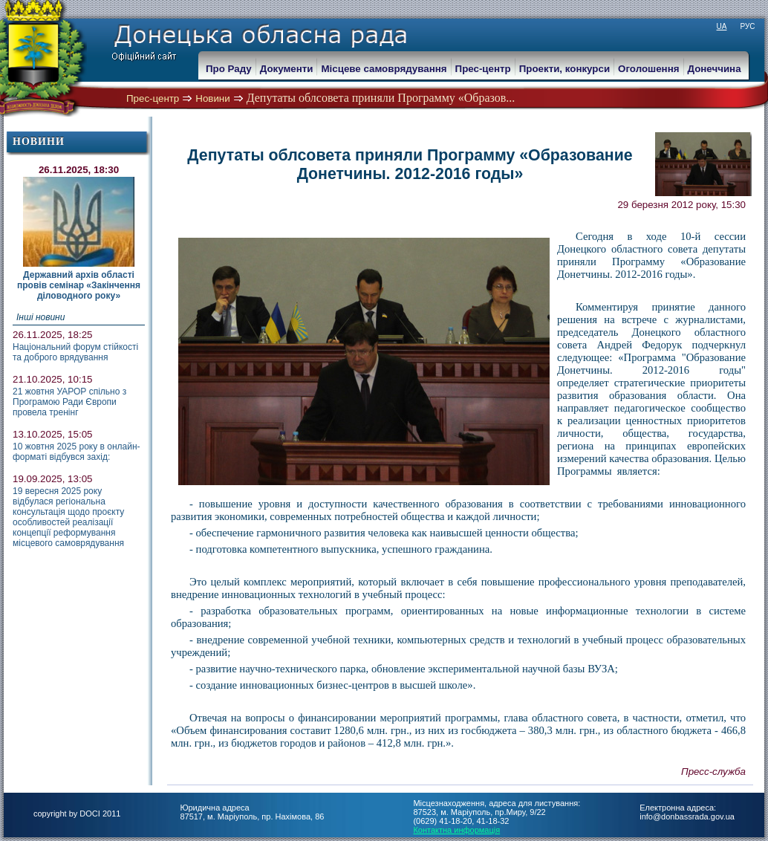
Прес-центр (152, 98)
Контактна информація (456, 829)
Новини (212, 98)
